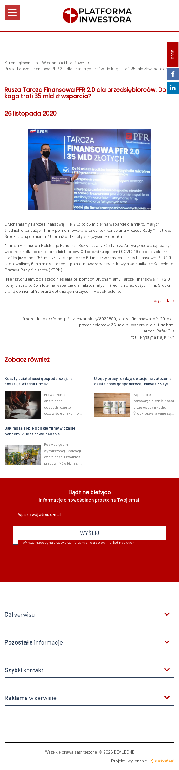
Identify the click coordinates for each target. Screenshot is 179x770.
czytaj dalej (164, 300)
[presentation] (59, 561)
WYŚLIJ (89, 532)
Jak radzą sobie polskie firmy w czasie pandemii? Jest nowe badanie (40, 431)
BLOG (172, 54)
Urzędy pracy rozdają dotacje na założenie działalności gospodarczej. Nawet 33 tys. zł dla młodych (134, 381)
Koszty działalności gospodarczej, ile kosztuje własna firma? (39, 381)
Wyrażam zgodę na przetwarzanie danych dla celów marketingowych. (74, 542)
